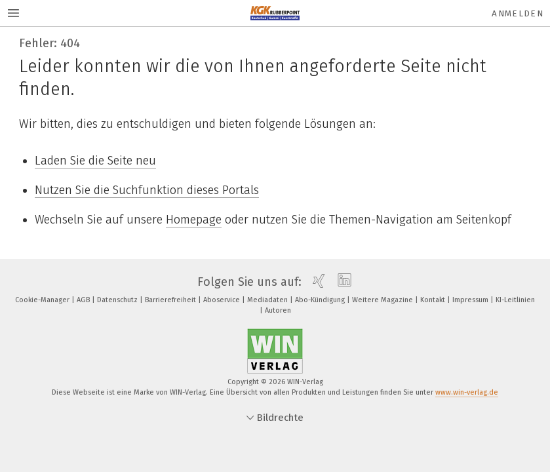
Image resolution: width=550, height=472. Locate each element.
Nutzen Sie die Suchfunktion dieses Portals (147, 190)
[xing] (315, 282)
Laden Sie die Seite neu (95, 160)
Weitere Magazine (383, 300)
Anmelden (517, 13)
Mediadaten (268, 300)
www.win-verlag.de (466, 392)
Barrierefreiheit (171, 300)
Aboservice (222, 300)
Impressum (471, 300)
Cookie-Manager (43, 300)
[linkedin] (341, 282)
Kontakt (433, 300)
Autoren (278, 310)
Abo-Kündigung (321, 300)
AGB (84, 300)
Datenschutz (118, 300)
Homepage (194, 219)
